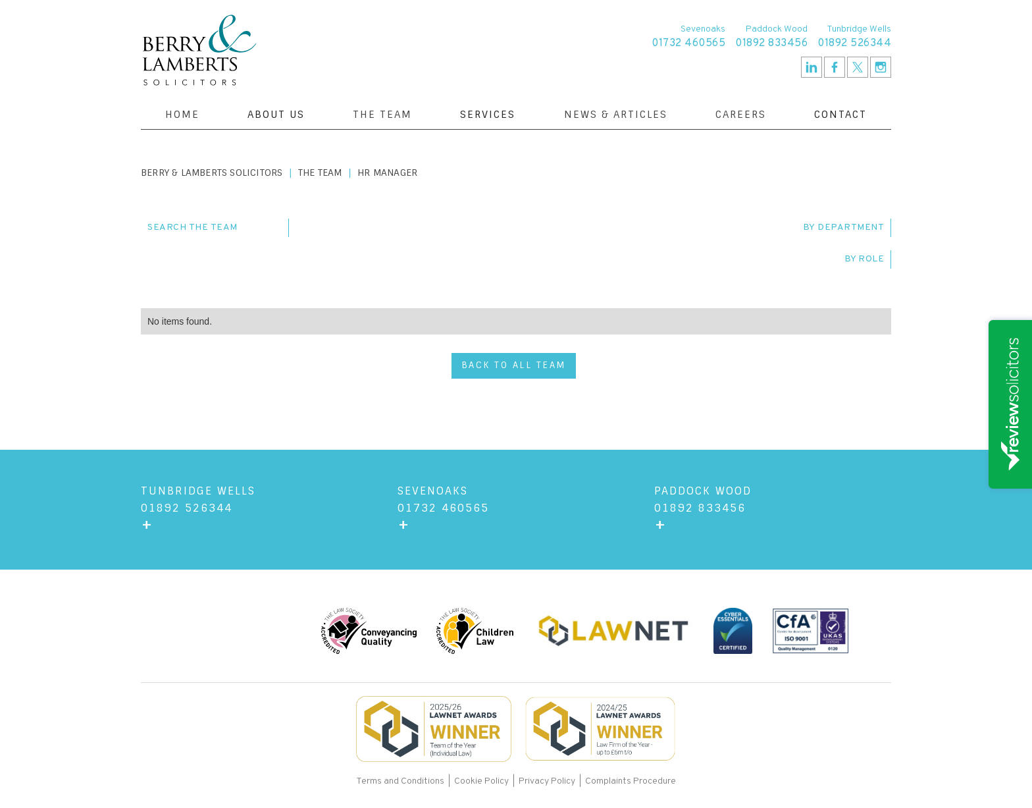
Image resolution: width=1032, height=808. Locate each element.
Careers (740, 114)
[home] (199, 50)
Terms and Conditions (401, 781)
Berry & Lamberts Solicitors (211, 172)
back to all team (513, 365)
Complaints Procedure (630, 781)
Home (182, 114)
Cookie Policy (481, 781)
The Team (382, 114)
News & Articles (615, 114)
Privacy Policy (547, 781)
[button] (276, 114)
